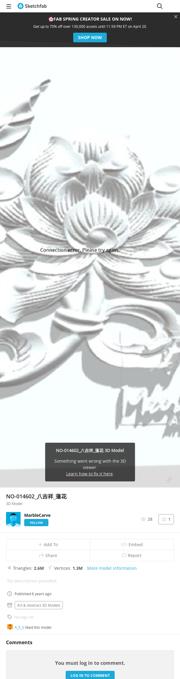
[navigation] (8, 6)
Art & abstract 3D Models (38, 605)
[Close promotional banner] (175, 16)
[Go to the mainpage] (32, 6)
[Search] (159, 6)
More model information (112, 568)
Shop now (90, 37)
